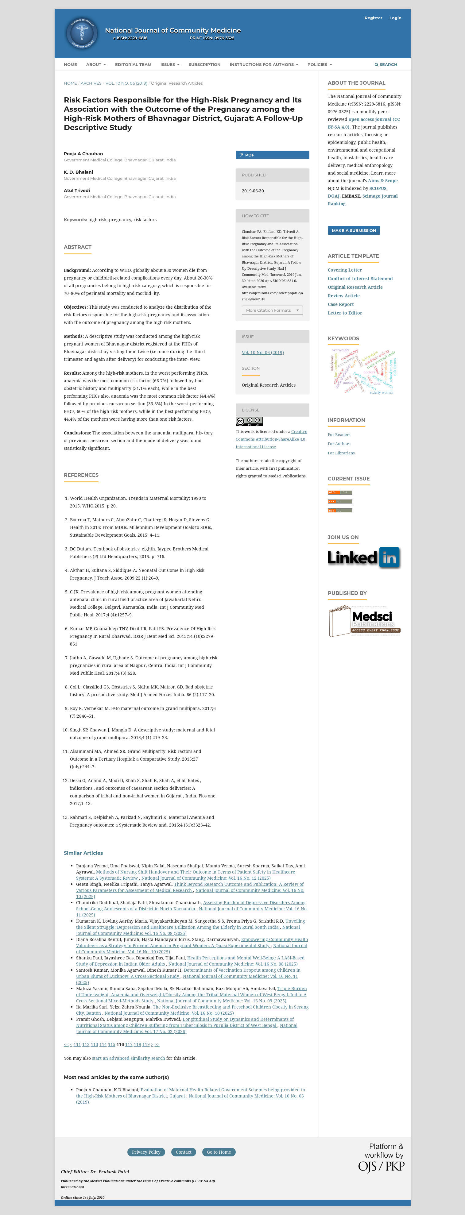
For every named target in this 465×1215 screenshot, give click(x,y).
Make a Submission (354, 230)
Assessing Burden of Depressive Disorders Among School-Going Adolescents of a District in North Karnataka (191, 906)
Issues (168, 64)
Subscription (205, 64)
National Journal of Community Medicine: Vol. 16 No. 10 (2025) (169, 1013)
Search (386, 64)
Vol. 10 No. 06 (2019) (126, 83)
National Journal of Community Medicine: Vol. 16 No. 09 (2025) (221, 1001)
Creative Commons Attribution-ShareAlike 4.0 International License (271, 439)
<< (66, 1044)
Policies (318, 64)
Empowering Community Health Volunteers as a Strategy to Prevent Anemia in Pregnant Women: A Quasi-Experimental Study (192, 942)
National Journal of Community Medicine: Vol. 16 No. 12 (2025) (206, 878)
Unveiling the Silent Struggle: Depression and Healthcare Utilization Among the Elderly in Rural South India (190, 924)
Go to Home (219, 1152)
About (94, 64)
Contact (184, 1152)
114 (103, 1044)
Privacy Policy (146, 1152)
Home (70, 64)
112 (86, 1044)
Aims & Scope (383, 180)
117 (129, 1044)
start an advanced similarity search (128, 1058)
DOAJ (333, 196)
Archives (91, 83)
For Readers (339, 434)
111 (77, 1044)
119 (146, 1044)
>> (157, 1044)
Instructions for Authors (262, 64)
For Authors (339, 443)
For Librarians (341, 453)
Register (373, 17)
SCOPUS (378, 188)
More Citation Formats (268, 310)
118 (137, 1044)
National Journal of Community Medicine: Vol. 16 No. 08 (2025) (233, 964)
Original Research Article (355, 287)
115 (111, 1044)
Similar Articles (83, 853)
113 (94, 1044)
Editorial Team (133, 64)
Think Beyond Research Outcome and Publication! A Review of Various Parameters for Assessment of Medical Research (190, 887)
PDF (249, 154)
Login (395, 17)
